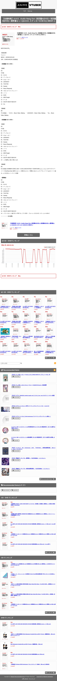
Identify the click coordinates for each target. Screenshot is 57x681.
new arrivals (16, 376)
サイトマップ (32, 678)
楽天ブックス (25, 37)
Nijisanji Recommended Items (18, 676)
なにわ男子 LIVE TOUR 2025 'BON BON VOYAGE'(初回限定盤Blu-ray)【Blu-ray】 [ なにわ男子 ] (30, 544)
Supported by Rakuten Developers (45, 676)
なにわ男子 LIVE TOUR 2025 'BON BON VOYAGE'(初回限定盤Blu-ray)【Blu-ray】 (28, 654)
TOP (24, 11)
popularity (15, 430)
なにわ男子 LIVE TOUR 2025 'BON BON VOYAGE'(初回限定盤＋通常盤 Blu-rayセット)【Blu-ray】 (31, 624)
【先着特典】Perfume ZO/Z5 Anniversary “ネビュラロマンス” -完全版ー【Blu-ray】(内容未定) (30, 664)
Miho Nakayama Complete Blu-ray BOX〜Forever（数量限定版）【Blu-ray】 (27, 644)
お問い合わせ (25, 678)
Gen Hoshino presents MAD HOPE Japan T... (39, 337)
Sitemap (30, 11)
